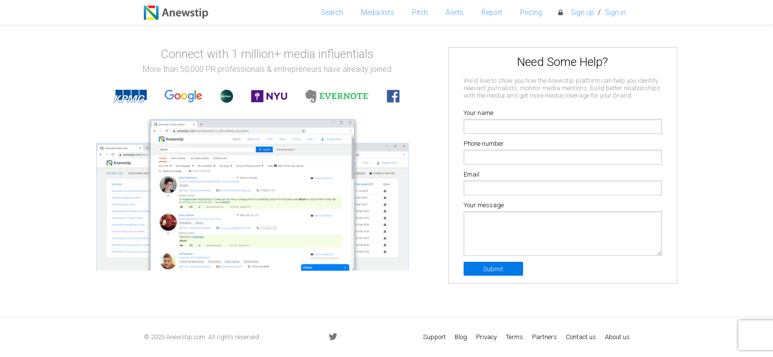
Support (434, 337)
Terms (514, 337)
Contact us (581, 337)
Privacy (486, 337)
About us (617, 337)
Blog (461, 337)
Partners (544, 337)
